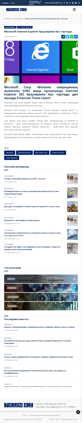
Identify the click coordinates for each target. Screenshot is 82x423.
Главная (7, 19)
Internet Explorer (24, 153)
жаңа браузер (11, 158)
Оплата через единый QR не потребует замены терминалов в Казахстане (38, 357)
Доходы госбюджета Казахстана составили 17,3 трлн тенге (32, 206)
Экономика (18, 19)
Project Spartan (58, 153)
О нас (13, 3)
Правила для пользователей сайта (45, 415)
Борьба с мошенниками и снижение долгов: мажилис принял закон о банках (39, 327)
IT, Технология (24, 27)
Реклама (5, 3)
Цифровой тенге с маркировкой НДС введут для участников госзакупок (38, 387)
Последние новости (16, 319)
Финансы (8, 324)
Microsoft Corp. (42, 153)
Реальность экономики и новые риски (22, 220)
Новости (8, 384)
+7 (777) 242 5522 (35, 3)
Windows (9, 153)
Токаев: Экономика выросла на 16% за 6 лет (24, 179)
